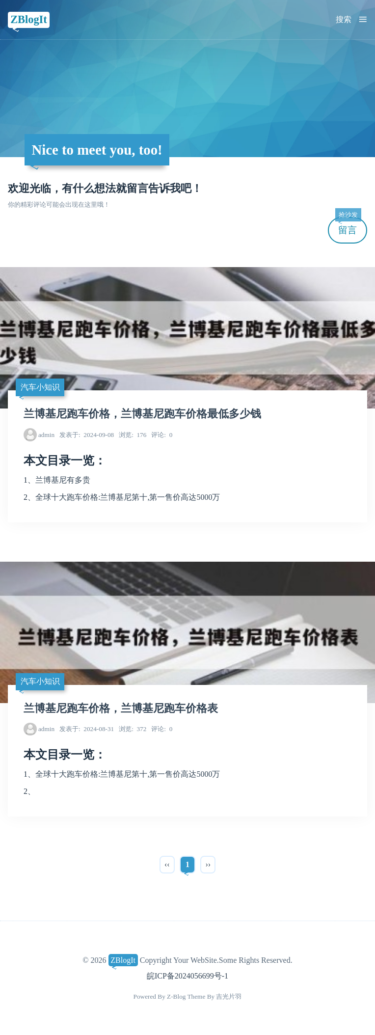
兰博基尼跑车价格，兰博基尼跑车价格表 (121, 708)
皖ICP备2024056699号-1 (187, 976)
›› (208, 864)
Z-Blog (176, 996)
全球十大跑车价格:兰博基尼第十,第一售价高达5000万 (127, 497)
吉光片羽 (228, 996)
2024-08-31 (86, 729)
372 (132, 729)
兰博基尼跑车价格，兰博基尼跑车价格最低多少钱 (142, 414)
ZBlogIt (28, 19)
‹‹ (167, 864)
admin (46, 434)
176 (132, 434)
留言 (348, 226)
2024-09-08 (86, 434)
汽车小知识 (40, 387)
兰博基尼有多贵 (62, 480)
